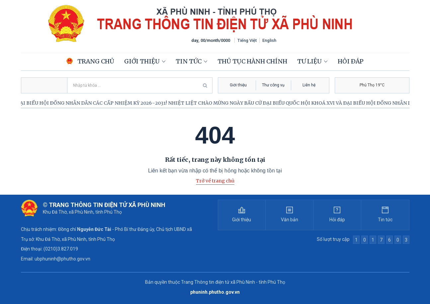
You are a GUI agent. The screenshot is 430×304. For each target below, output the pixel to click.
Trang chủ (90, 61)
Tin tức (189, 61)
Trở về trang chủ (215, 181)
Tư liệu (309, 61)
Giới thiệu (142, 61)
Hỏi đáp (351, 61)
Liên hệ (308, 85)
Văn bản (289, 219)
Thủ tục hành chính (252, 61)
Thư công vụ (273, 85)
